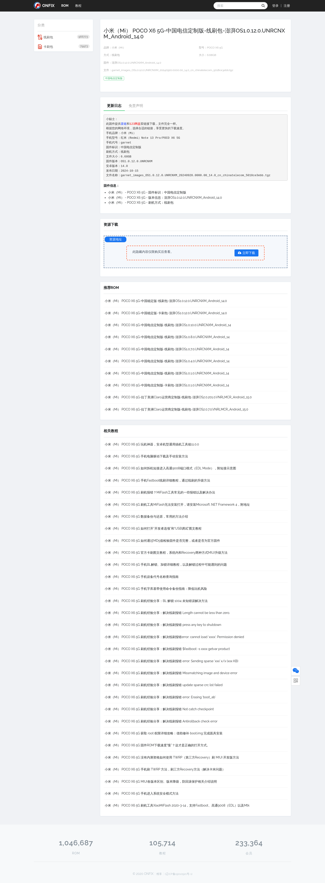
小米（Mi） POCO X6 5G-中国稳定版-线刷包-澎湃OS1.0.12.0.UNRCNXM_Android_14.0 (166, 301)
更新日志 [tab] (114, 106)
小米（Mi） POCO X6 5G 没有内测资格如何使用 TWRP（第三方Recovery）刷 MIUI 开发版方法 (172, 757)
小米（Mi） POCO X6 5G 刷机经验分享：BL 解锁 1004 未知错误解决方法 (156, 601)
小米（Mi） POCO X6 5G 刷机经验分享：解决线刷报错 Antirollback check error (161, 721)
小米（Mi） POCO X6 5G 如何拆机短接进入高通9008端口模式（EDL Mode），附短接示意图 (170, 468)
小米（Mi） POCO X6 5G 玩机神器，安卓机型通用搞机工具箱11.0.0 (152, 444)
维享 (159, 874)
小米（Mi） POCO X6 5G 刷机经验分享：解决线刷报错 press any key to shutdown (163, 625)
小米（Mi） (118, 47)
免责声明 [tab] (136, 106)
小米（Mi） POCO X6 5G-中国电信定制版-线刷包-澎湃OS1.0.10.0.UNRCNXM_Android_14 (168, 325)
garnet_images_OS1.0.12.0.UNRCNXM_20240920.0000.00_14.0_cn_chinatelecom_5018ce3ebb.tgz (172, 70)
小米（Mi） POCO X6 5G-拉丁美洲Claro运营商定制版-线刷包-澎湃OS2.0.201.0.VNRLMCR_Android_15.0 (178, 397)
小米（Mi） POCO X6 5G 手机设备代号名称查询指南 (142, 577)
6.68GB (211, 55)
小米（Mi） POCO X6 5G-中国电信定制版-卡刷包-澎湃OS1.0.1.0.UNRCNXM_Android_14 (167, 385)
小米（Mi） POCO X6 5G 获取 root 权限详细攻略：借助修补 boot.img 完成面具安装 (164, 733)
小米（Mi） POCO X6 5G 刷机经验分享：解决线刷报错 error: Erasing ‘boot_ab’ (160, 697)
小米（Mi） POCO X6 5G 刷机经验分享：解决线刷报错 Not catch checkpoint (159, 709)
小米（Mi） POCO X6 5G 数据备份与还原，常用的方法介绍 (146, 516)
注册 (287, 5)
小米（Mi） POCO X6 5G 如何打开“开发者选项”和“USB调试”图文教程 (153, 528)
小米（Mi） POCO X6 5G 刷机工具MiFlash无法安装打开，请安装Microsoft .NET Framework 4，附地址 (177, 504)
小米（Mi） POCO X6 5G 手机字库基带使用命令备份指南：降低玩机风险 (156, 588)
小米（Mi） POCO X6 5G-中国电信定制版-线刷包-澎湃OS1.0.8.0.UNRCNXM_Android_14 (167, 337)
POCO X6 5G (215, 47)
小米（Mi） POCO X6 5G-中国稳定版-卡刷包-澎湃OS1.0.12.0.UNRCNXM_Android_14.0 (166, 313)
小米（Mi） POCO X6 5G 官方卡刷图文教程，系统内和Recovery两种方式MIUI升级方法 (166, 552)
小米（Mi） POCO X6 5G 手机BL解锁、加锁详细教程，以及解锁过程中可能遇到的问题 (166, 564)
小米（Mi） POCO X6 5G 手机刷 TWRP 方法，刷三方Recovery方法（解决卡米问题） (165, 769)
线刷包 (63, 37)
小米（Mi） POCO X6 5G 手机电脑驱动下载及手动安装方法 (146, 456)
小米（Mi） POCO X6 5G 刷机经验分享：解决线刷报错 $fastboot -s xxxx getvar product (167, 649)
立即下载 (246, 253)
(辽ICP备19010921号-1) (179, 874)
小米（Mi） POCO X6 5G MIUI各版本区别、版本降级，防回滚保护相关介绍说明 (161, 781)
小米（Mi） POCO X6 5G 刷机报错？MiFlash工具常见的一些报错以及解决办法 (160, 492)
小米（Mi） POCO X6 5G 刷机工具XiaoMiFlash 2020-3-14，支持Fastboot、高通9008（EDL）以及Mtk (177, 805)
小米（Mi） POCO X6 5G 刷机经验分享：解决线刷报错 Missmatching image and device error (171, 673)
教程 (78, 5)
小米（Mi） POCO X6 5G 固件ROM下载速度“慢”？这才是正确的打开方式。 (157, 745)
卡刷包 (63, 46)
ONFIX (44, 5)
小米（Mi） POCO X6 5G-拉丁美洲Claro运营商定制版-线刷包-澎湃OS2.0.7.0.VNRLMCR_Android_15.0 (176, 409)
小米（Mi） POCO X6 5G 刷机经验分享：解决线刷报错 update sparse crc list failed (164, 685)
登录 (275, 5)
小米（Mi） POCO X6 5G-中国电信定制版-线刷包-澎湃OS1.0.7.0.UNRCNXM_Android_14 (167, 349)
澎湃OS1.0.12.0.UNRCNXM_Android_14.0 (136, 62)
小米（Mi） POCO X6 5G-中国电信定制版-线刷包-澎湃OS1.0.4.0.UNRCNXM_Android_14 (167, 361)
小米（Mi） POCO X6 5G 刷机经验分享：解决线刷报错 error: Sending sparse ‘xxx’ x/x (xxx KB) (171, 661)
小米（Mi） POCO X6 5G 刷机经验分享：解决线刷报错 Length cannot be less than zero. (167, 613)
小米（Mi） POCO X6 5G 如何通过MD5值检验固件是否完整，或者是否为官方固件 (162, 540)
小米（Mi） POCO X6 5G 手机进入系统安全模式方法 (142, 793)
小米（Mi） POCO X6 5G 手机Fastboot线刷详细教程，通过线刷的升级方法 (157, 480)
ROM (64, 5)
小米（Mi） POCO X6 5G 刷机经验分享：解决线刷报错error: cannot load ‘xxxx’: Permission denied (174, 637)
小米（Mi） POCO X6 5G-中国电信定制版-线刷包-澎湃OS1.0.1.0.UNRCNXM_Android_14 (167, 373)
